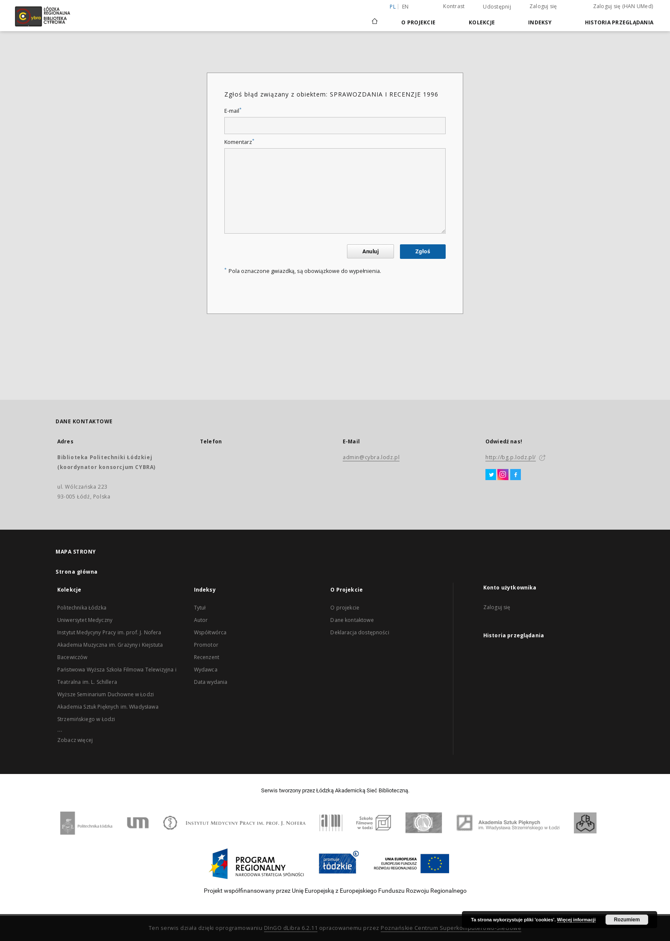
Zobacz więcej (75, 740)
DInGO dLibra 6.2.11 (291, 928)
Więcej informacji (576, 919)
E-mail (232, 110)
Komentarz (239, 142)
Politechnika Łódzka (81, 607)
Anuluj (370, 251)
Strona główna (77, 571)
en (405, 6)
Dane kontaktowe (351, 620)
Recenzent (206, 657)
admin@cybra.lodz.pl (371, 457)
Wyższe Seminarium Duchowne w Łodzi (105, 694)
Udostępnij (497, 6)
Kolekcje (482, 22)
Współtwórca (210, 632)
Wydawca (205, 669)
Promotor (206, 644)
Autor (201, 620)
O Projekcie (418, 22)
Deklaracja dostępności (359, 632)
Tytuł (200, 607)
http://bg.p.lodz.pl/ (510, 457)
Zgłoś (422, 251)
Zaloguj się (543, 6)
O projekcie (344, 607)
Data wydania (211, 682)
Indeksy (540, 22)
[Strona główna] (375, 17)
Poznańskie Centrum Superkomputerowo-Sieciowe (451, 928)
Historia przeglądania (619, 22)
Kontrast (453, 6)
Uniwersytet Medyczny (84, 620)
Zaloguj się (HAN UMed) (623, 6)
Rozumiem (627, 920)
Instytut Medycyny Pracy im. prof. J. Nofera (109, 632)
